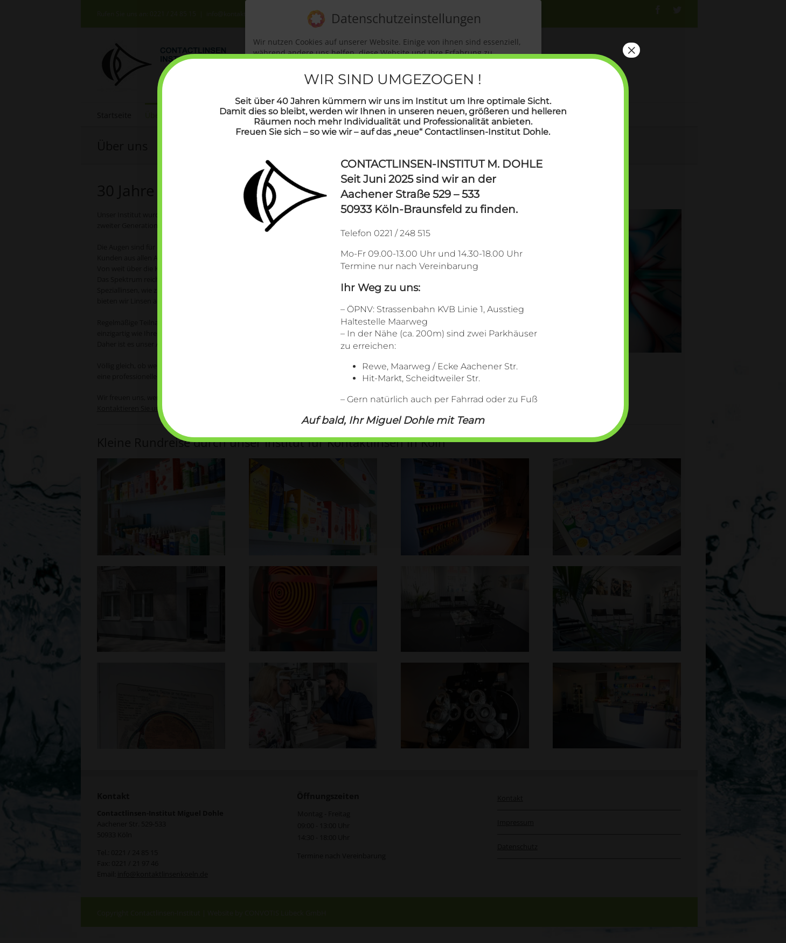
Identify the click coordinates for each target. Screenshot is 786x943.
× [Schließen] (631, 50)
